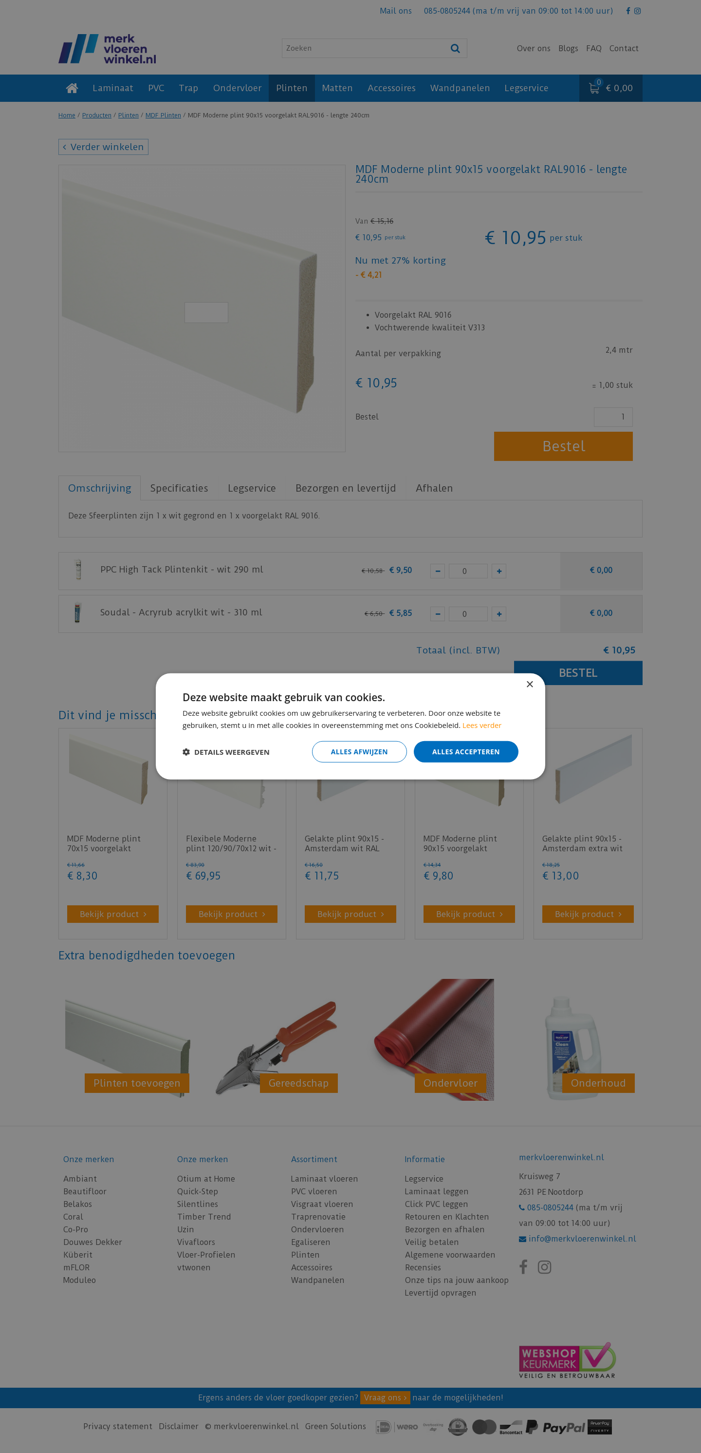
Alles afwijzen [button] (359, 751)
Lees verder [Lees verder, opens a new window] (482, 725)
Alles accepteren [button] (466, 751)
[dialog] (350, 726)
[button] (226, 751)
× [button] (529, 684)
